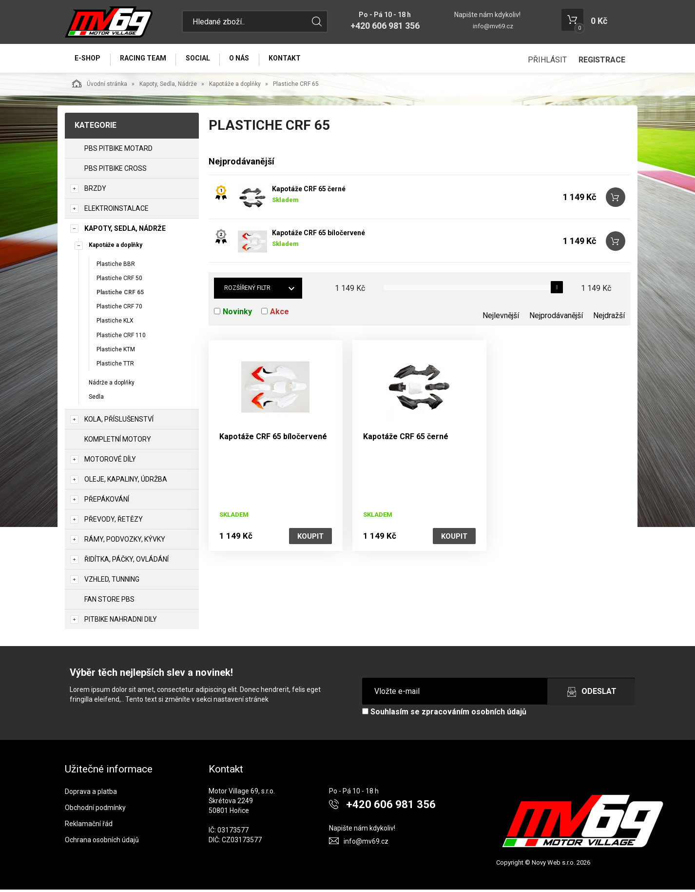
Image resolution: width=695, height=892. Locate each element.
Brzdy (95, 191)
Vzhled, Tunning (111, 582)
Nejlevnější (501, 318)
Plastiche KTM (116, 351)
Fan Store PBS (109, 602)
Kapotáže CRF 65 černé (309, 192)
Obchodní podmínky (95, 810)
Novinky (237, 314)
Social (204, 59)
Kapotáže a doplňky (235, 86)
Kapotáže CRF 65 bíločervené (318, 236)
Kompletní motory (117, 442)
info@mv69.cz (493, 26)
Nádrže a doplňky (112, 385)
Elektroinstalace (116, 211)
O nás (248, 59)
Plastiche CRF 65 (120, 294)
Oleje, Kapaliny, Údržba (125, 482)
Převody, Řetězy (113, 522)
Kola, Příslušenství (119, 422)
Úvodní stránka (99, 86)
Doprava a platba (91, 794)
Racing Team (147, 59)
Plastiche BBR (116, 266)
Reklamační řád (89, 826)
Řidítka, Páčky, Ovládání (126, 562)
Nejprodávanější (556, 318)
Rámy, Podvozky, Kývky (124, 542)
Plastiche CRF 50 (119, 280)
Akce (279, 314)
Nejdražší (609, 318)
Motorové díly (110, 462)
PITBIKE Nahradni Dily (120, 622)
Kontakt (296, 59)
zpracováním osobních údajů (474, 714)
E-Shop (89, 59)
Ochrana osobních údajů (102, 842)
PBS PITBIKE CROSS (115, 171)
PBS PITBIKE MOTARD (118, 151)
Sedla (96, 399)
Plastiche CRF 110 (121, 337)
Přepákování (106, 502)
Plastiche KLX (115, 323)
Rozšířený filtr (247, 290)
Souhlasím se (444, 714)
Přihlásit (547, 59)
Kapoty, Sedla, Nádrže (168, 86)
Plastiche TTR (115, 366)
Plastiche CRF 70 (119, 309)
